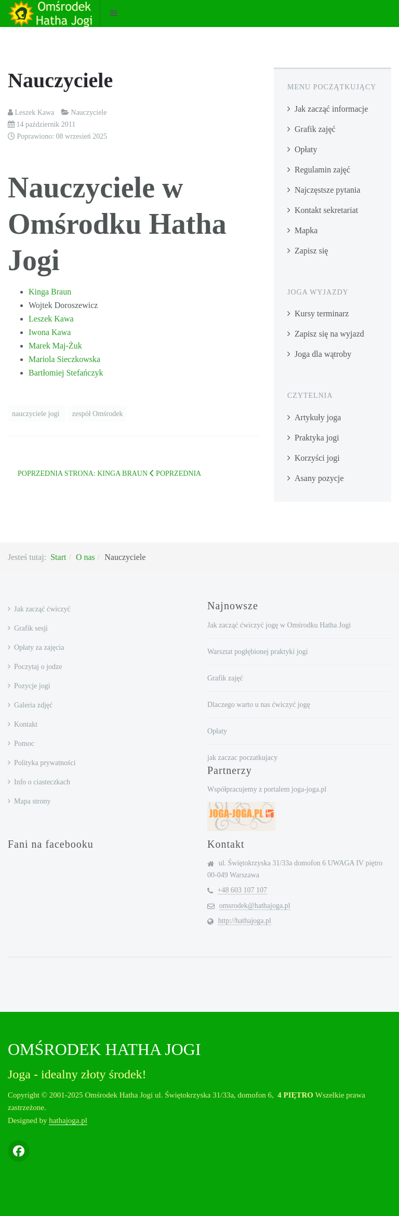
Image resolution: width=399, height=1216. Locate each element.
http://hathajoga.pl (244, 921)
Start (58, 557)
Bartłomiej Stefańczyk (66, 372)
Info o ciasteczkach (42, 782)
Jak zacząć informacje (331, 108)
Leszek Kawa (51, 318)
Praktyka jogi (317, 437)
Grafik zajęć (315, 129)
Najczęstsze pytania (328, 189)
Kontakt (25, 724)
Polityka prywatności (45, 763)
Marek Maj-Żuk (55, 345)
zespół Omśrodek (97, 414)
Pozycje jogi (32, 686)
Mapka (306, 230)
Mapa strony (32, 801)
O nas (85, 557)
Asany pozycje (319, 478)
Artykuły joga (318, 417)
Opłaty (306, 149)
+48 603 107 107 (242, 890)
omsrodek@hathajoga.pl (254, 906)
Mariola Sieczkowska (64, 359)
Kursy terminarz (322, 313)
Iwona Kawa (50, 332)
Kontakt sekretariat (326, 210)
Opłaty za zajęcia (39, 647)
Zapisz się (311, 250)
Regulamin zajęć (322, 169)
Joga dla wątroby (323, 354)
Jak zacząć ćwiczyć (42, 609)
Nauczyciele (60, 80)
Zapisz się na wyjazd (329, 333)
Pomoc (24, 743)
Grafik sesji (31, 628)
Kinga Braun (50, 291)
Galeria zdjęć (33, 705)
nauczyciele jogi (36, 414)
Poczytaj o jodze (38, 667)
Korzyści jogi (317, 457)
